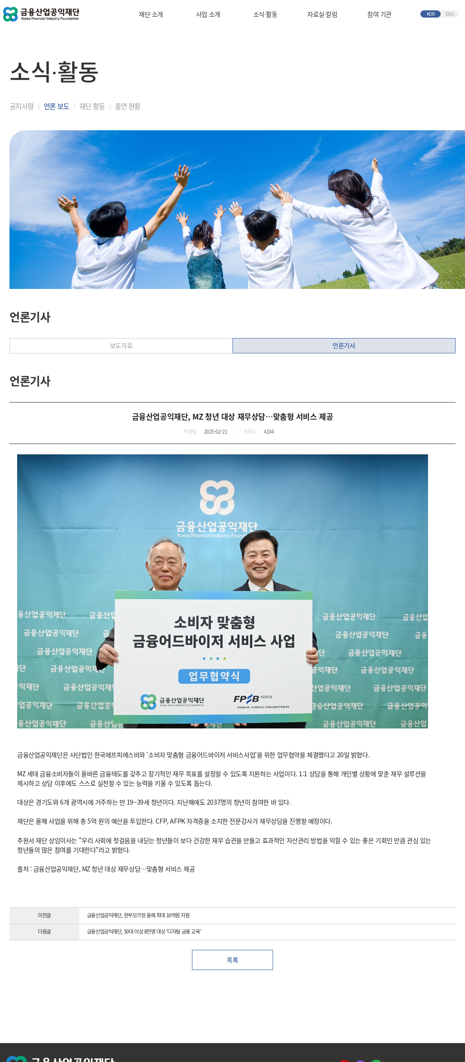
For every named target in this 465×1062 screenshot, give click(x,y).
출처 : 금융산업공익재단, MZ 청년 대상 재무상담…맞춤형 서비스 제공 (106, 869)
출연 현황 (127, 106)
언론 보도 (56, 106)
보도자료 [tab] (121, 345)
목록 (232, 960)
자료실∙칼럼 (322, 14)
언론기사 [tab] (344, 345)
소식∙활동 (265, 14)
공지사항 (21, 106)
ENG (450, 14)
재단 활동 (92, 106)
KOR (431, 14)
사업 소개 (208, 14)
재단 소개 (151, 14)
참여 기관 (379, 14)
